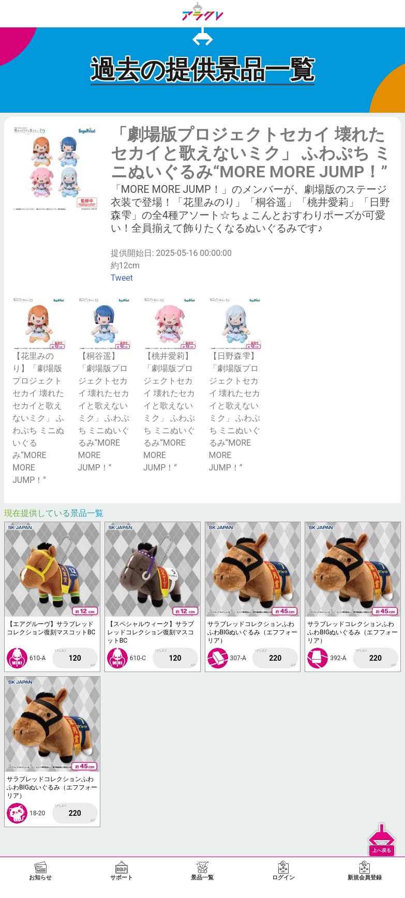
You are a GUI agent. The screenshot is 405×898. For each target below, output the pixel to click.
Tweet (122, 278)
